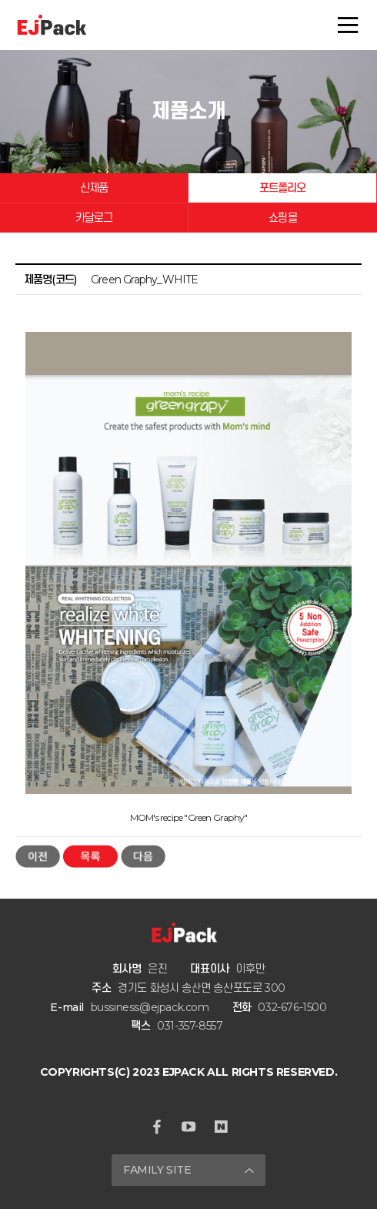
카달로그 (94, 218)
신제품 (94, 188)
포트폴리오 (282, 188)
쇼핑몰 (283, 218)
